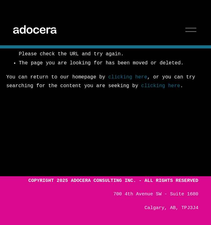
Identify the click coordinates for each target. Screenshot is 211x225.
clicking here (127, 77)
